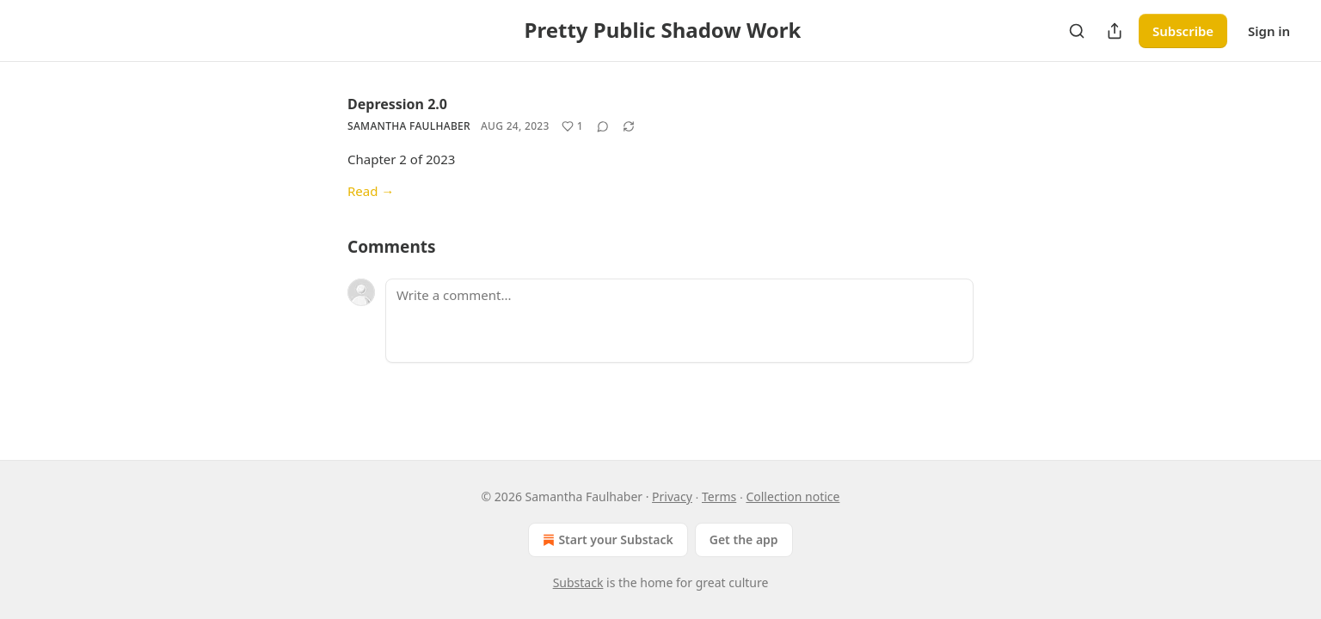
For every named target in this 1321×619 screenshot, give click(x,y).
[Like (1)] (572, 126)
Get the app (744, 539)
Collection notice (792, 496)
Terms (719, 496)
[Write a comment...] (679, 321)
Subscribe (1182, 31)
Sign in (1269, 31)
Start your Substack (606, 539)
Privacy (672, 496)
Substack (578, 582)
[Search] (1077, 31)
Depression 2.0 (397, 104)
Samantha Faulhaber (408, 126)
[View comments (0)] (603, 126)
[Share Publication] (1114, 31)
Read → (370, 190)
